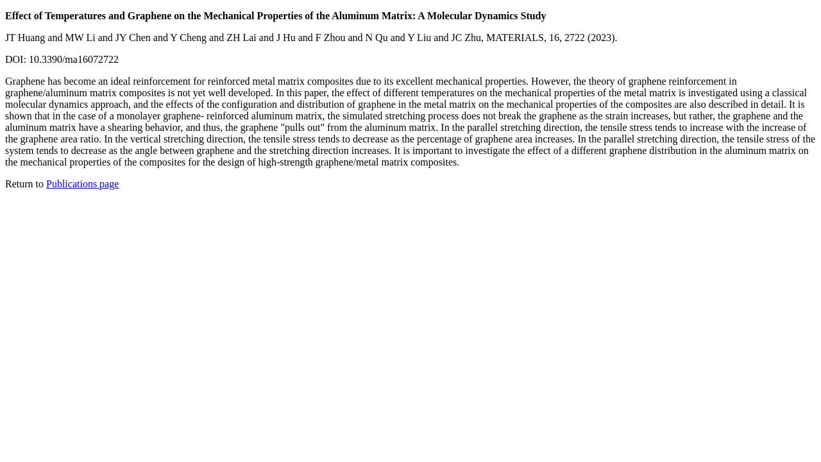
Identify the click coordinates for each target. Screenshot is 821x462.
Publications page (82, 183)
